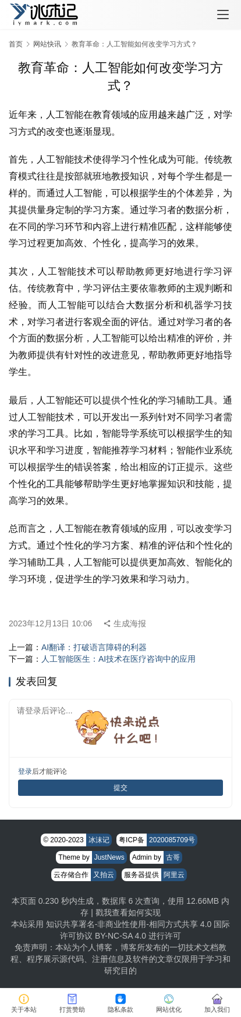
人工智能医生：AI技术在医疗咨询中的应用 (118, 658)
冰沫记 (98, 840)
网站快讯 (47, 44)
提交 (120, 788)
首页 (16, 44)
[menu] (223, 14)
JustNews (109, 857)
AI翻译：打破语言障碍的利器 (94, 647)
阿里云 (174, 875)
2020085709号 (172, 840)
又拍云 (103, 875)
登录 (25, 771)
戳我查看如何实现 (128, 912)
